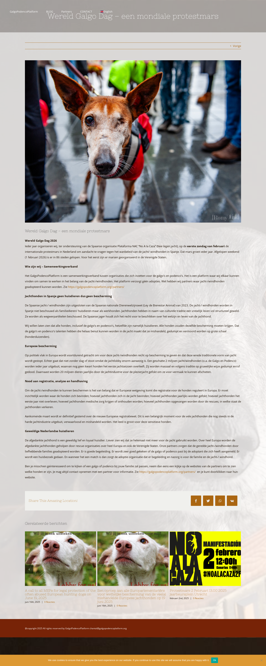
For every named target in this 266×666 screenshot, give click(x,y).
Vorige (237, 46)
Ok (214, 660)
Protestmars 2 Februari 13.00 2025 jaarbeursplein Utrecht (198, 592)
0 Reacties (49, 602)
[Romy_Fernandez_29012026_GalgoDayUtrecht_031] (133, 141)
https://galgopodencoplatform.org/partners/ (96, 287)
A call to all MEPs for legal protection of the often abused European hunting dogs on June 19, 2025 (60, 594)
